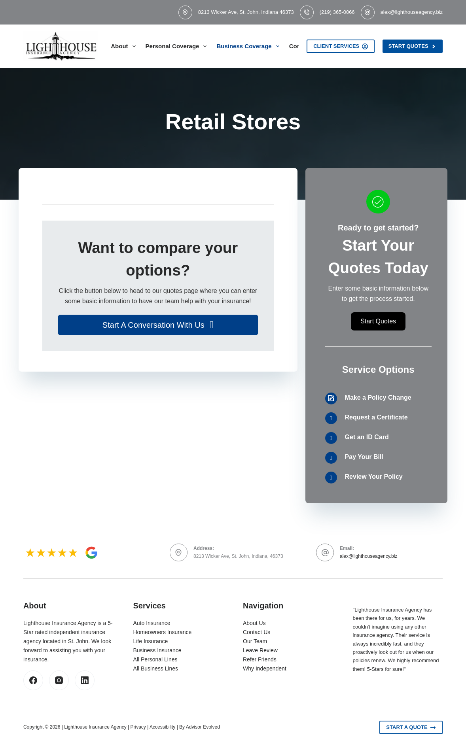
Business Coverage (249, 46)
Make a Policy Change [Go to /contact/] (378, 397)
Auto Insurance (151, 623)
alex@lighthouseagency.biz (412, 12)
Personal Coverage (178, 46)
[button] (158, 325)
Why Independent (264, 668)
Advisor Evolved (203, 727)
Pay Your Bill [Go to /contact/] (364, 456)
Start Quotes (412, 46)
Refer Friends (260, 659)
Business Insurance (157, 650)
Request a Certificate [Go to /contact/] (376, 417)
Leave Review (260, 650)
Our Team (255, 641)
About (124, 46)
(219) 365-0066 (337, 12)
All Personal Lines (155, 659)
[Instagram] (59, 680)
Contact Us (256, 632)
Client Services (340, 46)
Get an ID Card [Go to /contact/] (367, 437)
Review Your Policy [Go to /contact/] (374, 476)
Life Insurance (150, 641)
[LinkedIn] (85, 680)
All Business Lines (155, 668)
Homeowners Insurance (162, 632)
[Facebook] (33, 680)
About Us (254, 623)
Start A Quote (411, 727)
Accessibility (162, 727)
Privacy (138, 727)
